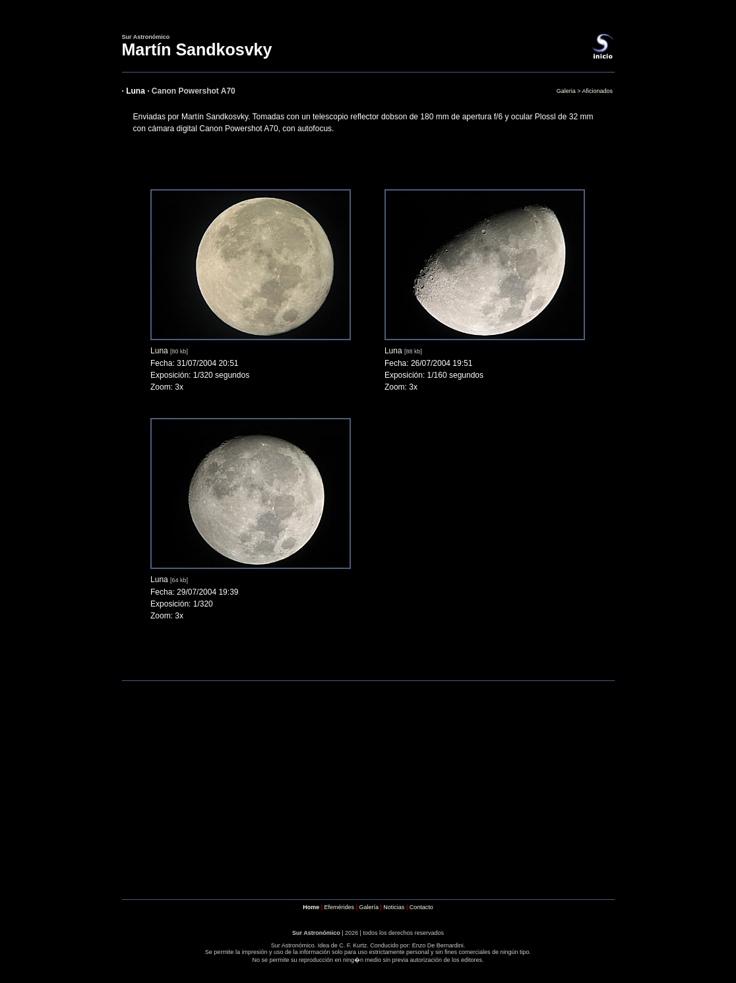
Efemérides (339, 907)
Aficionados (597, 91)
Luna (159, 350)
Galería (369, 907)
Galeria (566, 91)
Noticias (393, 907)
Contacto (421, 907)
